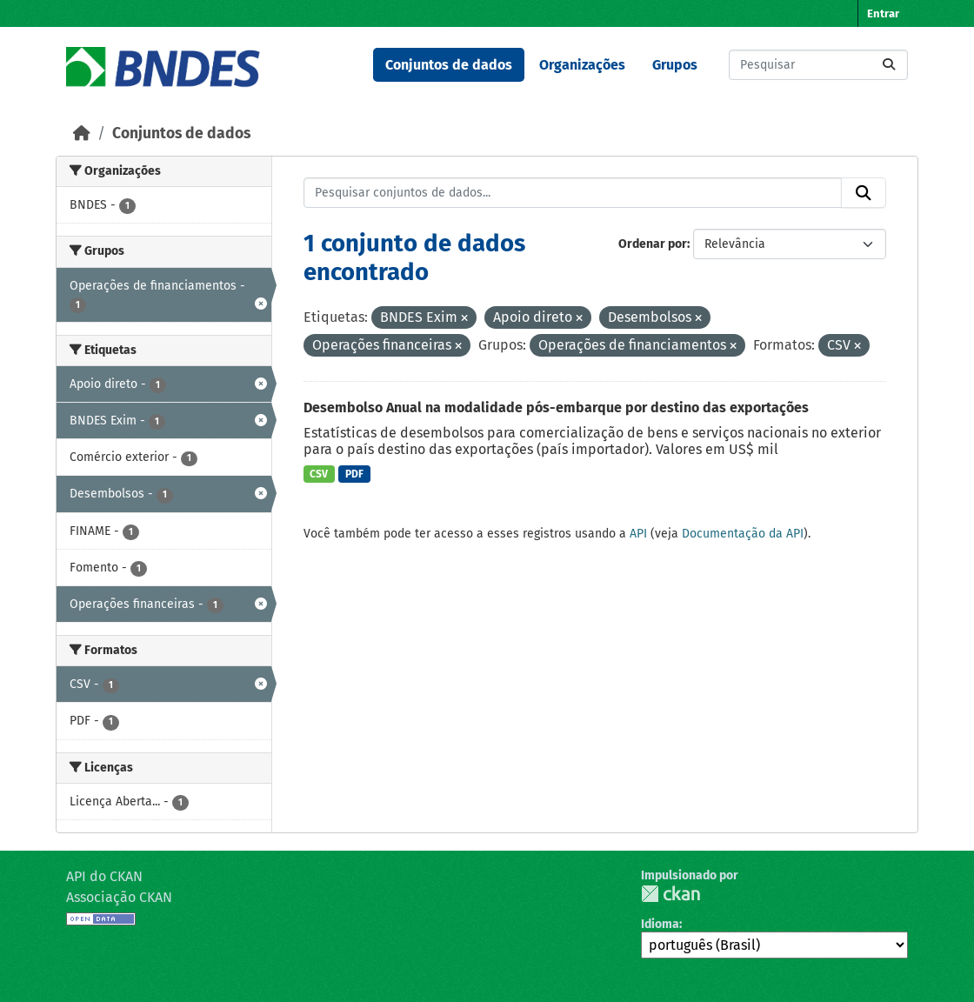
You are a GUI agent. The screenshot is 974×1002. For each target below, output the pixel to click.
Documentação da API (743, 533)
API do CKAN (104, 876)
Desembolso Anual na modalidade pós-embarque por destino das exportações (556, 407)
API (638, 533)
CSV (319, 474)
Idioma (660, 924)
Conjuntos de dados (448, 65)
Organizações (582, 65)
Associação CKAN (119, 897)
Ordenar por (652, 244)
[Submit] (888, 65)
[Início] (81, 133)
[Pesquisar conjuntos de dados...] (818, 65)
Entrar (883, 13)
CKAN (670, 894)
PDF (354, 474)
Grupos (674, 65)
